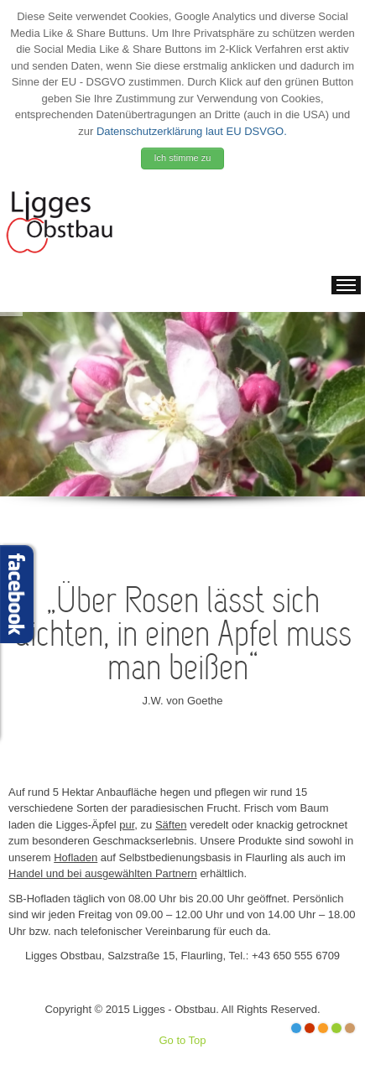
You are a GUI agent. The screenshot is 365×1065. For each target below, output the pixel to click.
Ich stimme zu (182, 158)
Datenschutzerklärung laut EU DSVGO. (191, 131)
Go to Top (182, 1040)
